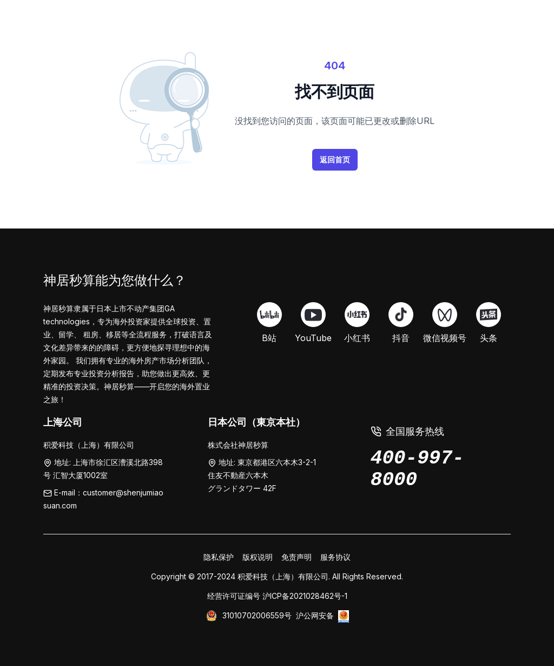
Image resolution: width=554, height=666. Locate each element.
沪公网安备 (315, 615)
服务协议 (335, 556)
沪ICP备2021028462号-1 (304, 595)
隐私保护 (218, 556)
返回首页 (335, 159)
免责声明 (296, 556)
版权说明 (257, 556)
